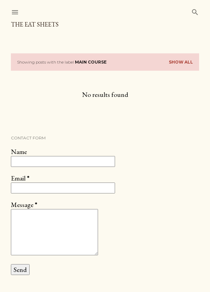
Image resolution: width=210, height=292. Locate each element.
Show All (181, 62)
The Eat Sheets (35, 24)
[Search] (195, 10)
